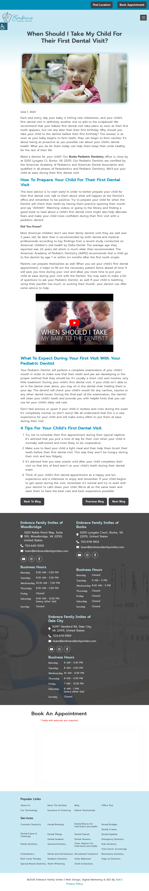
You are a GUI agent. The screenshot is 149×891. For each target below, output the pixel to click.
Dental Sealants (55, 840)
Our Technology (28, 811)
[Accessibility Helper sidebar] (3, 26)
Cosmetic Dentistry (30, 825)
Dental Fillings (54, 835)
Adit (118, 880)
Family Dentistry (28, 844)
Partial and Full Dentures (60, 854)
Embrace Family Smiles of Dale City (69, 619)
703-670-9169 (59, 637)
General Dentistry (56, 844)
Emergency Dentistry (113, 840)
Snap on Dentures (111, 859)
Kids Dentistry (109, 844)
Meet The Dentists (57, 806)
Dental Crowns (109, 830)
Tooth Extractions (83, 864)
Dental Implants (109, 835)
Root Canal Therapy (30, 859)
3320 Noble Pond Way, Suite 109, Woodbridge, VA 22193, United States (41, 537)
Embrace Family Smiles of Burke (97, 525)
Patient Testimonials (84, 811)
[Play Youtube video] (74, 322)
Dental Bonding (55, 825)
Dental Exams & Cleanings (28, 835)
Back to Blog (32, 502)
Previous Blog (94, 502)
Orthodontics (27, 854)
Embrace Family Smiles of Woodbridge (41, 525)
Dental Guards (81, 835)
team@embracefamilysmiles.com (44, 551)
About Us (25, 806)
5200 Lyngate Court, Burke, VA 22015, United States (97, 535)
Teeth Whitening (56, 864)
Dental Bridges (109, 825)
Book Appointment (132, 5)
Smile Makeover (82, 859)
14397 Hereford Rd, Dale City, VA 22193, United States (70, 629)
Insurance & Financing (59, 811)
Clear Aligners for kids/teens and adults (85, 845)
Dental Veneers (82, 840)
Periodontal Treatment (86, 854)
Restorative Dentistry (113, 854)
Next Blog (118, 502)
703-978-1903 (87, 542)
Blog (76, 806)
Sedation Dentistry (57, 859)
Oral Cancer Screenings (114, 849)
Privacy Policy (74, 884)
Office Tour (107, 806)
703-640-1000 (32, 546)
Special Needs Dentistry (33, 864)
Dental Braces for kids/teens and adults (85, 826)
